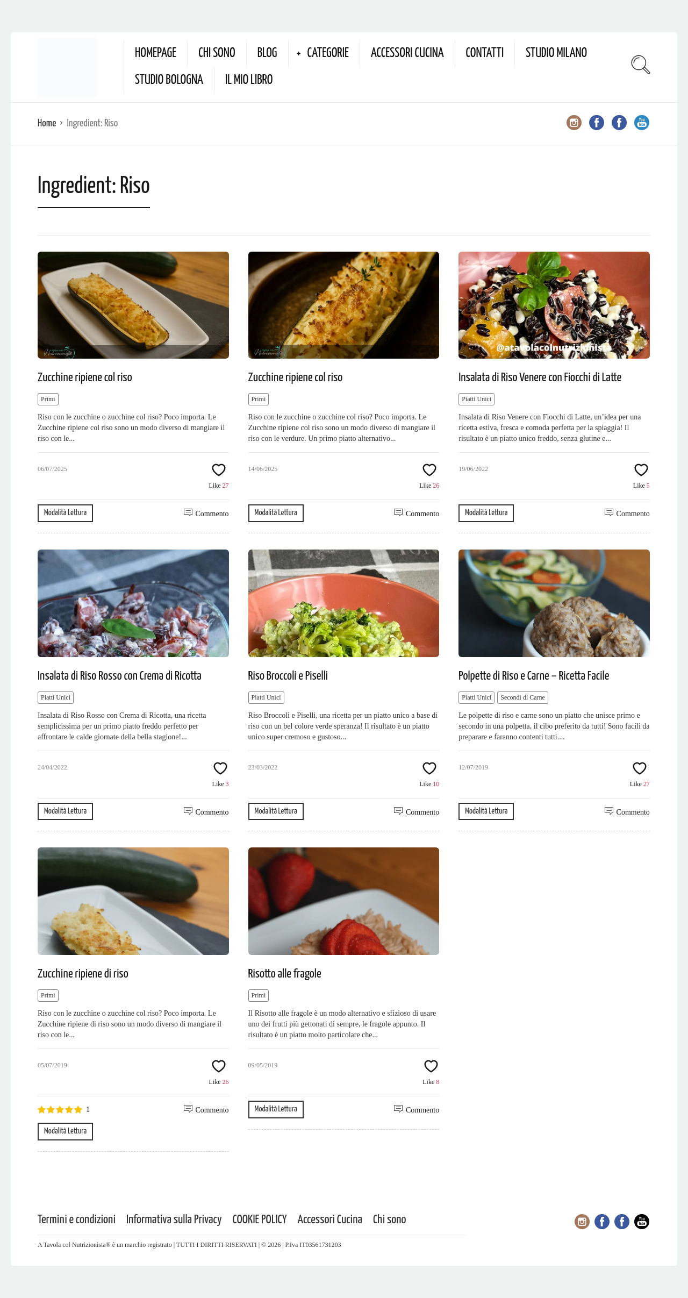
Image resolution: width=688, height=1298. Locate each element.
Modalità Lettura (65, 513)
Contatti (485, 53)
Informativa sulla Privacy (174, 1220)
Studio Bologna (169, 80)
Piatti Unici (476, 399)
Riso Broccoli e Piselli (288, 676)
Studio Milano (556, 53)
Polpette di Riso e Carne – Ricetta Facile (533, 676)
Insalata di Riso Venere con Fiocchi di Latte (539, 378)
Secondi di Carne (522, 697)
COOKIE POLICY (260, 1220)
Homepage (155, 53)
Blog (267, 53)
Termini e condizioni (77, 1220)
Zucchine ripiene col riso (85, 378)
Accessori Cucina (407, 53)
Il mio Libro (249, 80)
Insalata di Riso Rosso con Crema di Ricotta (120, 676)
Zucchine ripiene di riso (83, 974)
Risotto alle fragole (284, 974)
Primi (48, 399)
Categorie (328, 53)
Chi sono (216, 53)
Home (47, 123)
